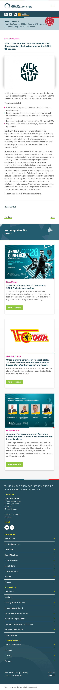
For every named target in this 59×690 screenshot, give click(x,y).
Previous (8, 217)
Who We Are (9, 538)
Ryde (50, 675)
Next (53, 217)
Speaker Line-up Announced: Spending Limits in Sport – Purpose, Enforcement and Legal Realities (29, 436)
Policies (7, 577)
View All (8, 233)
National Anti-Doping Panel (16, 613)
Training (8, 655)
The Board (8, 549)
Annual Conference (12, 644)
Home (6, 21)
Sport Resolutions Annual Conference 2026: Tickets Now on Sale (26, 286)
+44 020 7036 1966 (12, 514)
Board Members (11, 555)
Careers (7, 582)
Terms (24, 672)
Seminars (8, 650)
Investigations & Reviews (15, 602)
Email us (7, 517)
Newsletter (15, 14)
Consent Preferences (13, 675)
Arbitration (9, 591)
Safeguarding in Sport (13, 608)
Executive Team (11, 560)
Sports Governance (12, 544)
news (14, 21)
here (39, 194)
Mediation (8, 597)
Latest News (9, 566)
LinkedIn (6, 14)
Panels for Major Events (14, 619)
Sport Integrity (10, 635)
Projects (7, 661)
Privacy (17, 672)
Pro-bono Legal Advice (13, 629)
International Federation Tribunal (18, 624)
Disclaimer (8, 672)
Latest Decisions (11, 571)
